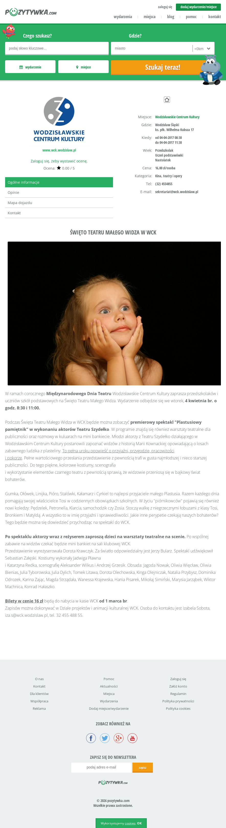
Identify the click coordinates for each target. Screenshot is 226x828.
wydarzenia (123, 16)
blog (170, 16)
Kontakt (14, 212)
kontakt (214, 16)
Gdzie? (135, 35)
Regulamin (178, 693)
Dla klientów (39, 693)
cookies (130, 823)
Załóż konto (178, 686)
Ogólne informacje (23, 182)
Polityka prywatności (178, 701)
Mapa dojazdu (20, 202)
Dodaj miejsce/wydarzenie (109, 708)
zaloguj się (165, 6)
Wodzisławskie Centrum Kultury (177, 116)
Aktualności (109, 686)
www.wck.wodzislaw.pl (59, 150)
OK (139, 823)
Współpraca (39, 701)
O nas (39, 679)
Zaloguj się (178, 679)
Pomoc (109, 679)
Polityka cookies (178, 708)
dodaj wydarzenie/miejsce (198, 6)
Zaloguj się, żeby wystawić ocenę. (59, 161)
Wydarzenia (109, 701)
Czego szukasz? (37, 35)
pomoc (191, 16)
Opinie (13, 192)
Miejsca (109, 693)
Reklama (39, 708)
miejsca (149, 16)
